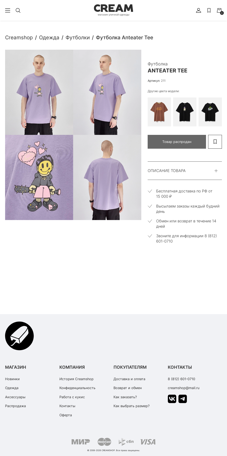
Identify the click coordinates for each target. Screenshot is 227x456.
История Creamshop (76, 379)
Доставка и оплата (129, 379)
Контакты (67, 406)
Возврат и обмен (128, 388)
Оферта (65, 415)
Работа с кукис (72, 397)
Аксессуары (15, 397)
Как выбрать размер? (132, 406)
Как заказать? (125, 397)
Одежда (11, 388)
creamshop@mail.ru (183, 388)
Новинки (12, 379)
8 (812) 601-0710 (181, 379)
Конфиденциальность (77, 388)
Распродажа (15, 406)
